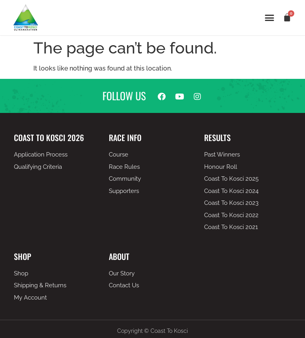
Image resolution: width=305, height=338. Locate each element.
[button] (269, 17)
